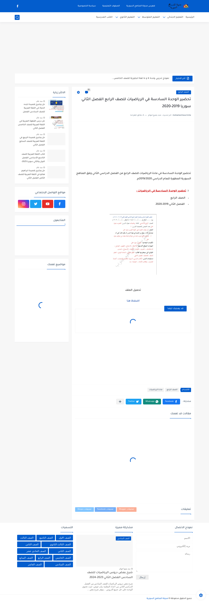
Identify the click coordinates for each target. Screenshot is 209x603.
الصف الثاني (64, 551)
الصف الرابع (183, 92)
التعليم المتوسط (151, 17)
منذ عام (39, 101)
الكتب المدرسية (104, 17)
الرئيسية (190, 17)
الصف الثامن (32, 544)
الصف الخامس (63, 557)
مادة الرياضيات (155, 390)
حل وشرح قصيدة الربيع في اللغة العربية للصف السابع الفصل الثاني (32, 141)
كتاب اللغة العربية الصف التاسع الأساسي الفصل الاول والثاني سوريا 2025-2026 (33, 158)
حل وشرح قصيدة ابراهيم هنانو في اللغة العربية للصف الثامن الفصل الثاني (31, 174)
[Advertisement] (104, 48)
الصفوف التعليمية (111, 6)
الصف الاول (65, 537)
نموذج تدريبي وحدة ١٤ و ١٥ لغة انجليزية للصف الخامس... (140, 78)
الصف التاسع (46, 537)
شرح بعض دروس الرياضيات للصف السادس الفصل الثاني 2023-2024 (110, 575)
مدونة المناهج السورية (157, 598)
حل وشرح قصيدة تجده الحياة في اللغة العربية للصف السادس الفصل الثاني (34, 108)
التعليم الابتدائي (175, 17)
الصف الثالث (26, 537)
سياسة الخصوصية (87, 6)
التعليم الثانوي (127, 17)
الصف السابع (26, 557)
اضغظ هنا (133, 301)
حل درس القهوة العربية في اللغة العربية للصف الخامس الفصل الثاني (31, 125)
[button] (171, 401)
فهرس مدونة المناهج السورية (140, 6)
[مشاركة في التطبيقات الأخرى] (120, 401)
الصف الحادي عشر (36, 551)
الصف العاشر (35, 564)
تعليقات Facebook (105, 509)
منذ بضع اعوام (124, 569)
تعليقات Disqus (84, 509)
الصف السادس (63, 564)
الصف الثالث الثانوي (60, 544)
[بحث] (17, 17)
